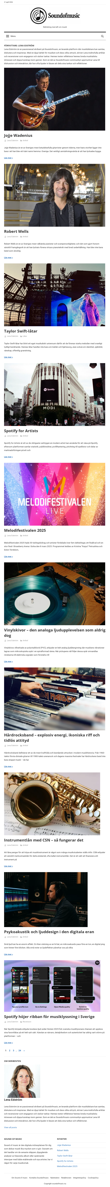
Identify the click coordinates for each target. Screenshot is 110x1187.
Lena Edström (12, 140)
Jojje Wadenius (18, 135)
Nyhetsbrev (54, 1178)
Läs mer (7, 158)
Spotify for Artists (21, 430)
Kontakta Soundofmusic (39, 1178)
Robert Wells (16, 231)
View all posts (10, 1127)
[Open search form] (102, 36)
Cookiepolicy (93, 1178)
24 (20, 1050)
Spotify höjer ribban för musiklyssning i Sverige (49, 1016)
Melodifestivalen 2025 (25, 530)
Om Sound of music (19, 1178)
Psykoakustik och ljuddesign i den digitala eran (49, 931)
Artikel (25, 140)
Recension (27, 1022)
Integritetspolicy (79, 1178)
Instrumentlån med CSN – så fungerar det (43, 840)
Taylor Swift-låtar (20, 331)
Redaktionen (66, 1178)
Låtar (25, 336)
